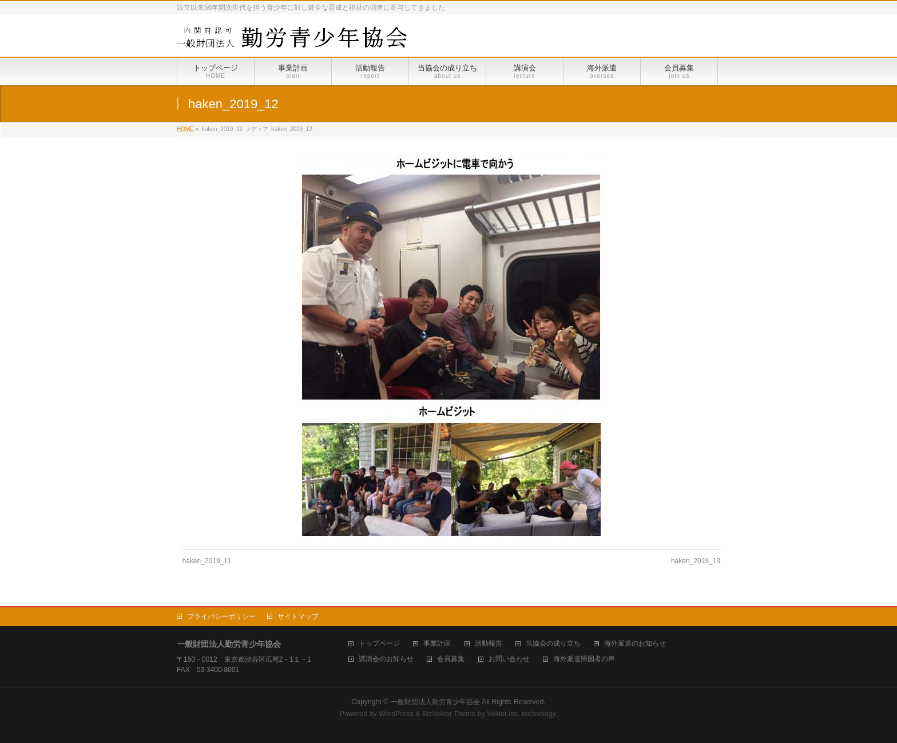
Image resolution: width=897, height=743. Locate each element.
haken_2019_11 (207, 561)
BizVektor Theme (449, 714)
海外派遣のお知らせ (635, 643)
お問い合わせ (509, 659)
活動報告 (488, 643)
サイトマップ (298, 616)
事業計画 (437, 643)
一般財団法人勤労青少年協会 (435, 702)
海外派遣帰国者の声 (584, 659)
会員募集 (451, 659)
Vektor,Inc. (503, 714)
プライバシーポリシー (221, 616)
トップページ (379, 643)
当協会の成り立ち (553, 643)
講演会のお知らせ (386, 659)
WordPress (396, 714)
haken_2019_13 (695, 561)
